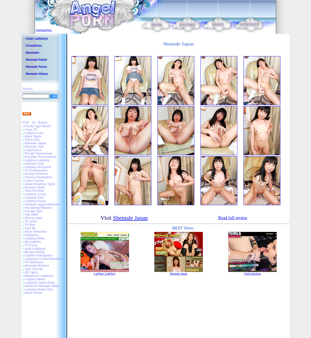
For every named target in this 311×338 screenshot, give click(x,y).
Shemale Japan (35, 143)
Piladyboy (32, 235)
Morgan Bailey (35, 252)
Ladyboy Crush (35, 194)
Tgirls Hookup (252, 273)
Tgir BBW (31, 214)
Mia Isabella (33, 242)
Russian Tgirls (35, 187)
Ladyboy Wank (35, 279)
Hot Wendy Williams (38, 208)
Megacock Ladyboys (39, 276)
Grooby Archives (36, 174)
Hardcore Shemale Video (42, 286)
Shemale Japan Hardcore (42, 204)
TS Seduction (34, 262)
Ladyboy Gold (34, 197)
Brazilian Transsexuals (40, 157)
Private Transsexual (38, 153)
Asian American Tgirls (40, 184)
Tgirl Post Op (34, 269)
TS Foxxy (31, 245)
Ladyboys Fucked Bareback (44, 259)
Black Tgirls (33, 136)
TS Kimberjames (36, 170)
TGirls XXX (32, 140)
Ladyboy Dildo (35, 238)
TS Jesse (31, 221)
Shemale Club (34, 163)
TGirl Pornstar (34, 191)
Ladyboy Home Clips (39, 289)
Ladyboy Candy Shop (40, 282)
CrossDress (34, 45)
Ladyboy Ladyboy (37, 160)
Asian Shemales (36, 231)
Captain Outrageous (39, 255)
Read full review (232, 217)
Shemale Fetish (36, 59)
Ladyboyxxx (33, 150)
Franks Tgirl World (38, 126)
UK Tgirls (31, 272)
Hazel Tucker (34, 293)
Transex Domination (39, 177)
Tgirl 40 (30, 228)
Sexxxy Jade (33, 218)
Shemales (32, 52)
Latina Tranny (34, 180)
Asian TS (31, 129)
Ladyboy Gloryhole (38, 167)
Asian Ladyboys (37, 38)
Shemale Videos (37, 74)
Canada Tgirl (34, 211)
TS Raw (30, 225)
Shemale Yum (34, 146)
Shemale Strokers (37, 265)
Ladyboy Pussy (35, 201)
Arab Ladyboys (35, 248)
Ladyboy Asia (34, 133)
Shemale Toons (36, 66)
